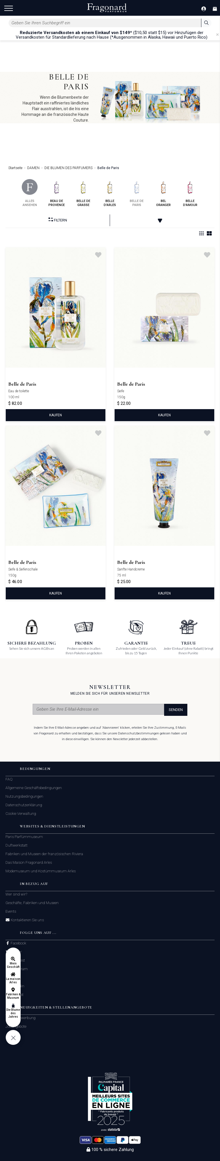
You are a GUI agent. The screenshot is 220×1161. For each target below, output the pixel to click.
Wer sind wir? (16, 894)
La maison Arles (13, 980)
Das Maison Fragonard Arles (28, 862)
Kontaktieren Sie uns (27, 920)
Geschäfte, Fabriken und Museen (32, 903)
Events (10, 911)
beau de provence (56, 193)
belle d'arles (110, 193)
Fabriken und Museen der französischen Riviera (44, 854)
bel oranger (163, 193)
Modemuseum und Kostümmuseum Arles (40, 871)
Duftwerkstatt (16, 845)
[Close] (217, 34)
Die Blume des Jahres (13, 1013)
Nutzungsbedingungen (24, 796)
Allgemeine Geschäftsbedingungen (33, 788)
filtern (57, 219)
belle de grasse (83, 193)
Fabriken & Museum (13, 996)
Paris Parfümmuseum (24, 837)
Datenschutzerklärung (23, 805)
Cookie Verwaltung (20, 813)
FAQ (9, 779)
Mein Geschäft (13, 965)
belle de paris (137, 193)
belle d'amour (190, 193)
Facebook (18, 943)
